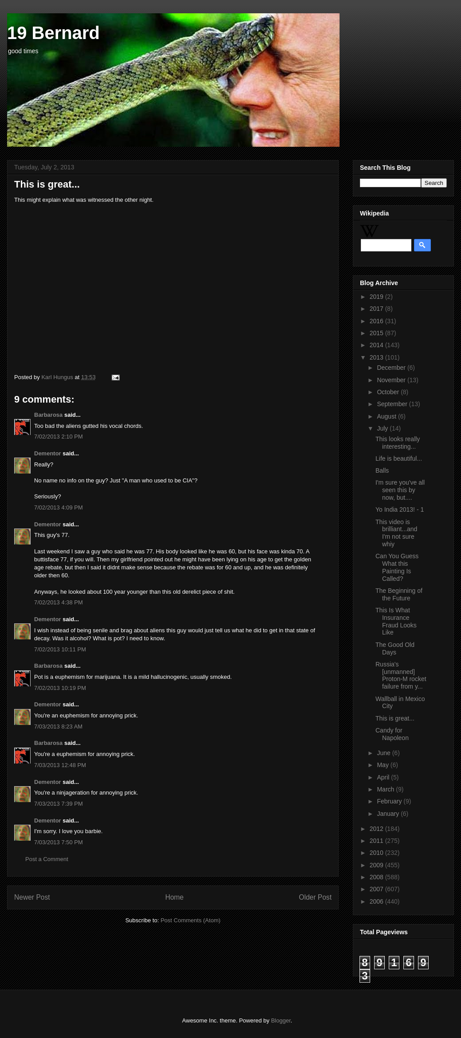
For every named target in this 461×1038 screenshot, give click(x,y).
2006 (377, 901)
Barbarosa (48, 414)
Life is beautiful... (398, 458)
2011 (377, 840)
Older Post (315, 897)
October (389, 392)
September (393, 403)
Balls (382, 470)
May (383, 764)
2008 (377, 877)
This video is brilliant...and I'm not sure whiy (396, 533)
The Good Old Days (394, 648)
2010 (377, 852)
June (384, 752)
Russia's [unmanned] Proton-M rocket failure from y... (400, 675)
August (387, 416)
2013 (377, 357)
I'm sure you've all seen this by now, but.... (400, 490)
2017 (377, 308)
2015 (377, 333)
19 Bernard (53, 33)
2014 (377, 345)
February (390, 801)
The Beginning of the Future (398, 594)
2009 (377, 865)
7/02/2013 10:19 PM (60, 688)
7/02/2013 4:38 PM (58, 602)
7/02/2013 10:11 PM (60, 649)
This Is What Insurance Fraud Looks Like (396, 621)
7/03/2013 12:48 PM (60, 765)
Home (174, 897)
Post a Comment (46, 859)
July (383, 428)
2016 (377, 321)
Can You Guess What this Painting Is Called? (396, 567)
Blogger (280, 1020)
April (384, 777)
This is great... (394, 718)
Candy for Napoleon (392, 734)
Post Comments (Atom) (190, 920)
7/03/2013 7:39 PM (58, 803)
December (392, 367)
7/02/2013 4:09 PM (58, 507)
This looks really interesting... (397, 442)
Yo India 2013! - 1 (399, 509)
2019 (377, 296)
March (386, 789)
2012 (377, 828)
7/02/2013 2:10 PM (58, 436)
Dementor (47, 453)
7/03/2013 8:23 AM (58, 726)
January (389, 813)
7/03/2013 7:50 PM (58, 842)
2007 (377, 889)
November (392, 380)
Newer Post (32, 897)
